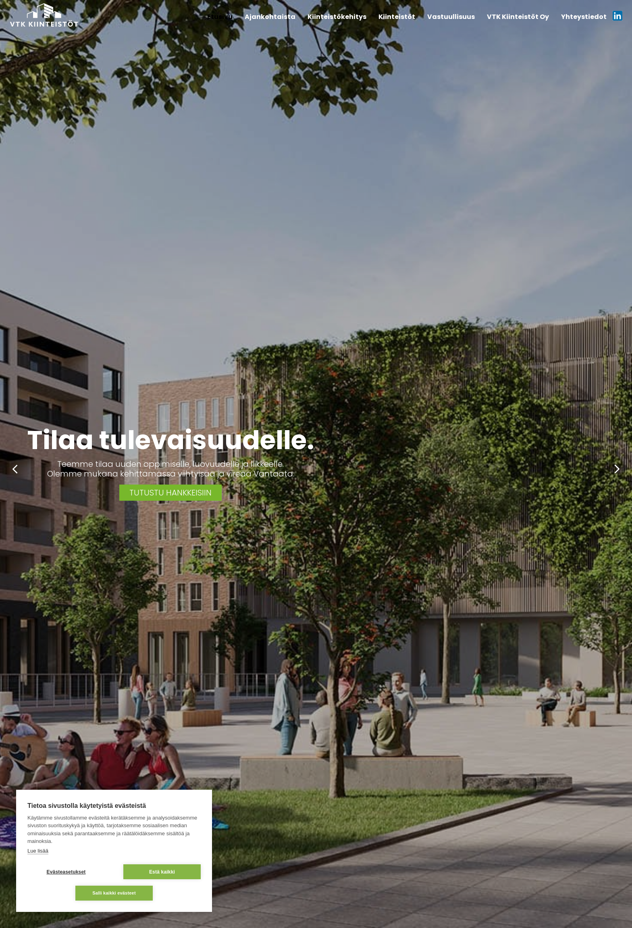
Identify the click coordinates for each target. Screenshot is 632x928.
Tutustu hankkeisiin (170, 492)
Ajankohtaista (270, 16)
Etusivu (220, 16)
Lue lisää (37, 851)
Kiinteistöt (396, 16)
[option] (316, 464)
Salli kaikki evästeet (114, 893)
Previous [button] (15, 469)
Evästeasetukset (65, 872)
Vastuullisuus (451, 16)
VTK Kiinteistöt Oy (518, 16)
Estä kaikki (162, 872)
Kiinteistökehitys (337, 16)
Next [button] (617, 469)
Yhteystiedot (584, 16)
